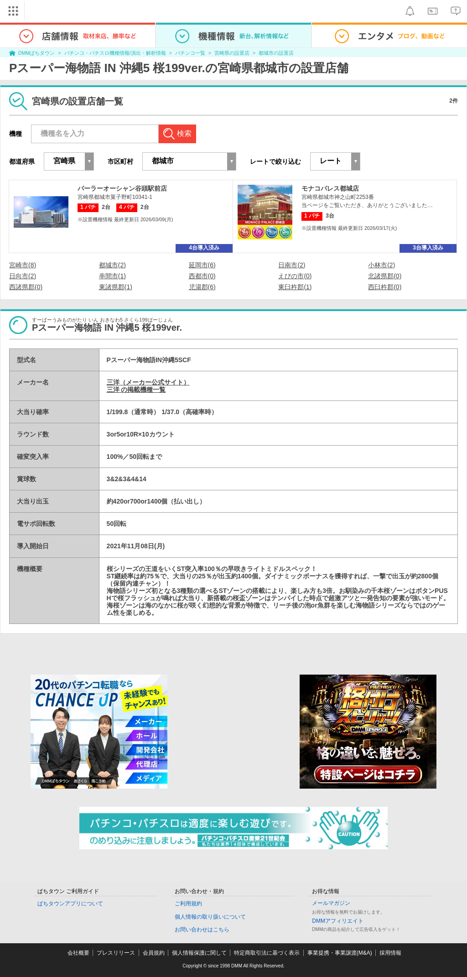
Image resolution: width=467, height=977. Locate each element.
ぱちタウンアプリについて (70, 903)
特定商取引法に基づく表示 (267, 953)
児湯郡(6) (202, 287)
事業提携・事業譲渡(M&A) (339, 953)
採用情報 (390, 953)
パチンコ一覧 (190, 53)
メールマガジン (331, 903)
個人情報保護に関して (199, 953)
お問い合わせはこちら (202, 929)
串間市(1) (112, 276)
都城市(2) (112, 265)
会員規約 (154, 953)
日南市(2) (291, 265)
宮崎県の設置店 (231, 53)
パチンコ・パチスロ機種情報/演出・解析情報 (115, 53)
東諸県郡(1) (115, 287)
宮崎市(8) (22, 265)
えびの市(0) (294, 276)
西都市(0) (202, 276)
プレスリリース (116, 953)
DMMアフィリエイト (337, 921)
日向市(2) (22, 276)
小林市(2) (381, 265)
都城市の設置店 (276, 53)
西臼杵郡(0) (384, 287)
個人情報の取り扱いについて (210, 917)
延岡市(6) (202, 265)
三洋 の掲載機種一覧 (136, 389)
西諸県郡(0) (25, 287)
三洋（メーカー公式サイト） (148, 382)
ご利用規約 (188, 903)
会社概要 (78, 953)
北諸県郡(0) (384, 276)
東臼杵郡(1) (294, 287)
